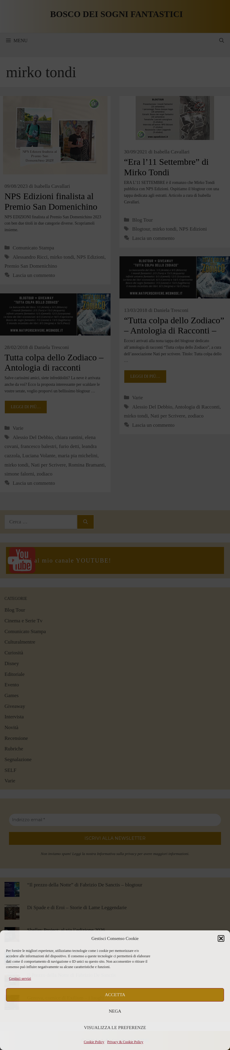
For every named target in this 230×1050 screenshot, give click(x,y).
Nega (115, 1011)
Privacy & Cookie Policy (125, 1042)
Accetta (115, 994)
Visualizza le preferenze (115, 1027)
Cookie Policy (94, 1042)
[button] (221, 938)
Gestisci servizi (20, 978)
